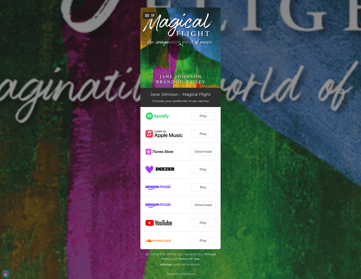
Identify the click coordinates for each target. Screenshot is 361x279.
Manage (166, 264)
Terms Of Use (189, 259)
